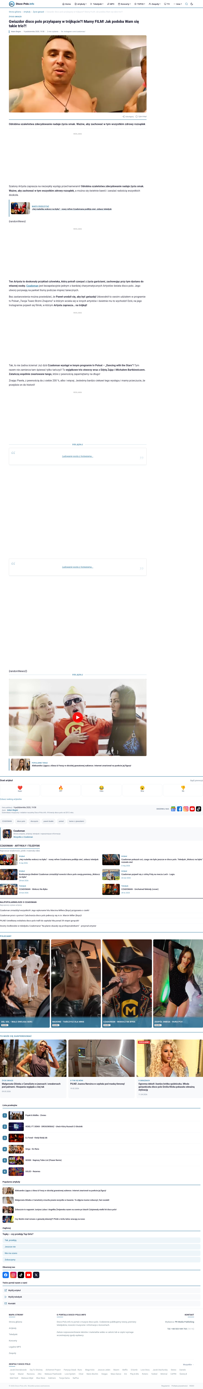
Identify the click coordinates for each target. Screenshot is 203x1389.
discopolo (34, 821)
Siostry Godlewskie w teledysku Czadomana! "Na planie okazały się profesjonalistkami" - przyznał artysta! (48, 926)
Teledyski (96, 4)
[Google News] (173, 808)
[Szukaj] (186, 4)
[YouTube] (192, 808)
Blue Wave (40, 1378)
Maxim (116, 1370)
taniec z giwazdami (76, 821)
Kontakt (9, 1303)
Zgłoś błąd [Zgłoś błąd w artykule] (141, 116)
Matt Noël (14, 1378)
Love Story (145, 1370)
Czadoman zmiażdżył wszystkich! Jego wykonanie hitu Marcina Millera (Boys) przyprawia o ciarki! (44, 910)
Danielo (182, 1370)
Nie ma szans (11, 1253)
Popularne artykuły (11, 1182)
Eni (125, 1374)
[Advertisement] (78, 158)
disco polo (21, 821)
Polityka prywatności (180, 1386)
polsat (61, 821)
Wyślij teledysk (13, 1297)
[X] (36, 1275)
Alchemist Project (53, 1370)
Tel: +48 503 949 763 (180, 1329)
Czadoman (32, 285)
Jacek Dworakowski (18, 1370)
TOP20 (139, 4)
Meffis (125, 1370)
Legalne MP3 (15, 1347)
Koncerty (124, 4)
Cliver (81, 1374)
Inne (178, 4)
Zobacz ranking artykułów (11, 799)
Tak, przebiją (10, 1240)
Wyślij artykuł (12, 1290)
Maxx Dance (116, 1374)
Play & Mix (134, 1374)
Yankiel (154, 1374)
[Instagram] (185, 808)
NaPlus (76, 1378)
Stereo (173, 1370)
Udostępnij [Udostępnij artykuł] (128, 116)
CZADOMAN (7, 821)
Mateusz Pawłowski (53, 1374)
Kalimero (52, 1378)
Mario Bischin (92, 1374)
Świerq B (183, 1374)
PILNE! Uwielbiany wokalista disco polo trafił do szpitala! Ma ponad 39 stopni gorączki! (39, 920)
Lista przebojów (10, 1105)
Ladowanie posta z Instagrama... (77, 456)
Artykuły (80, 4)
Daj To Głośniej (36, 1370)
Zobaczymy (10, 1259)
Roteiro (145, 1374)
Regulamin (165, 1386)
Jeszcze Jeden (104, 1370)
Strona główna (15, 12)
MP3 (110, 4)
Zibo (40, 1374)
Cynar (12, 1374)
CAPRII (173, 1374)
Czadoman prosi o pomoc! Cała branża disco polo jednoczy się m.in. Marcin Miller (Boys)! (41, 915)
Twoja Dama (64, 1378)
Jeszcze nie (10, 1247)
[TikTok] (198, 808)
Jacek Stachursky (160, 1370)
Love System (70, 1374)
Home (66, 4)
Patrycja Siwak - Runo (73, 1370)
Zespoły (154, 4)
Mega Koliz (90, 1370)
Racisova (31, 1374)
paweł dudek (48, 821)
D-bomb (134, 1370)
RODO (192, 1386)
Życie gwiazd (38, 12)
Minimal (163, 1374)
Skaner (21, 1374)
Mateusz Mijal (27, 1378)
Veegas (104, 1374)
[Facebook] (179, 808)
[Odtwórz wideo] (77, 717)
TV (167, 4)
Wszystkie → (188, 1365)
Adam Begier (16, 32)
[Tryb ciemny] (191, 3)
